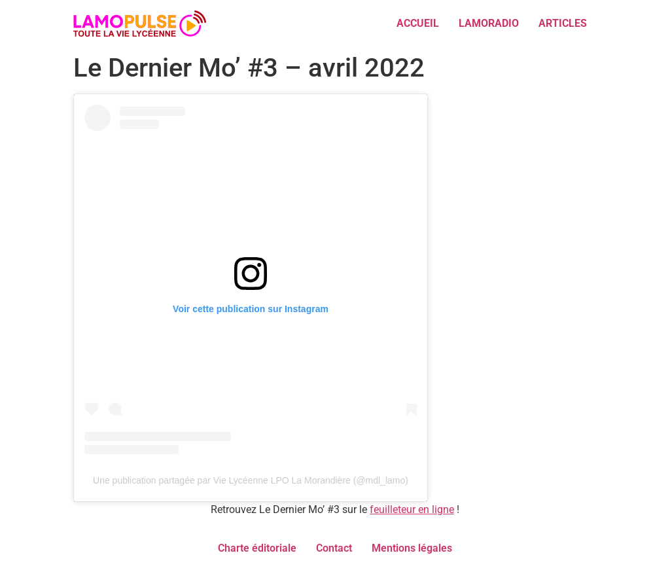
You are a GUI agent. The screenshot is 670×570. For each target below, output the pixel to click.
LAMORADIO (489, 23)
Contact (334, 548)
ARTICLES (562, 23)
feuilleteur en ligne (412, 509)
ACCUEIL (418, 23)
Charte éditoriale (257, 548)
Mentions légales (412, 548)
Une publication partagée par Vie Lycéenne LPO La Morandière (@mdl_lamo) (250, 480)
